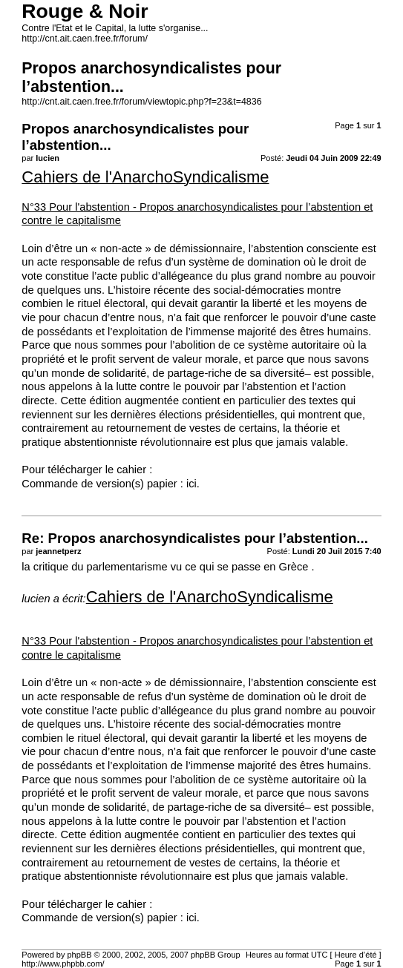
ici (191, 484)
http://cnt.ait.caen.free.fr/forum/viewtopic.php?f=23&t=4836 (141, 101)
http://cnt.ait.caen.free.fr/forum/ (85, 38)
